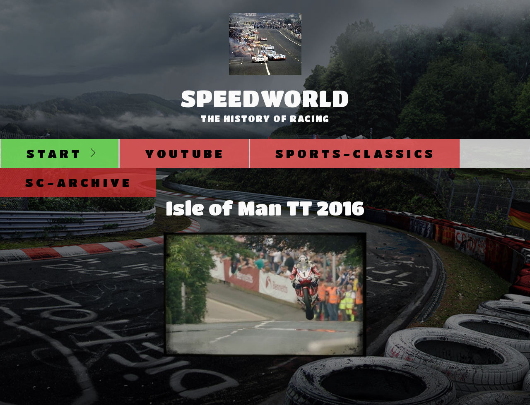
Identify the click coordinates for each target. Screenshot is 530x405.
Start (54, 153)
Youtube (185, 153)
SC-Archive (78, 182)
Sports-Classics (355, 153)
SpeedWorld (265, 98)
